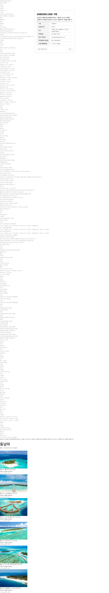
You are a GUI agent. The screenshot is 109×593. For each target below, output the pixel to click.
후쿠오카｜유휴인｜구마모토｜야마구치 (11, 270)
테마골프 (2, 394)
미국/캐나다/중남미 (5, 164)
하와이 (2, 377)
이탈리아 (2, 10)
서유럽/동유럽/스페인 (6, 321)
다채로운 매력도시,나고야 (7, 68)
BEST (1, 315)
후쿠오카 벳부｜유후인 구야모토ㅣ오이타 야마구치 (8, 90)
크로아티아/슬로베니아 (6, 31)
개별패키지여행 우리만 (6, 257)
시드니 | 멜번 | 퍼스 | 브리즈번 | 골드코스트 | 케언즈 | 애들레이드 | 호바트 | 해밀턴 (24, 229)
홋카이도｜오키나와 (5, 272)
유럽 (1, 259)
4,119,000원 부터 (5, 521)
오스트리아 (3, 27)
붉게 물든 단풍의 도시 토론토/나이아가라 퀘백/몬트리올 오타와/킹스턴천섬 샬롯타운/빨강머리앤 (15, 193)
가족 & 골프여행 (4, 398)
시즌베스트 (3, 403)
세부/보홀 (2, 139)
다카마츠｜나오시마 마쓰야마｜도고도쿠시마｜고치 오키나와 (7, 83)
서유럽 (2, 6)
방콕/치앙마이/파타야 (6, 147)
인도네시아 (3, 156)
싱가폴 (2, 152)
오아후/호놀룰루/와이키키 (7, 169)
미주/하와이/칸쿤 (5, 372)
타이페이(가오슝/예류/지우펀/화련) (10, 250)
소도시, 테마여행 (5, 274)
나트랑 (2, 132)
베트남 (2, 128)
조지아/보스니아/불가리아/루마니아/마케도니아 (13, 33)
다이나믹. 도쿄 (4, 63)
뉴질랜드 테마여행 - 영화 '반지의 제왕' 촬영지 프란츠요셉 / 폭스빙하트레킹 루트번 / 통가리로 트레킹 (17, 241)
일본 (1, 49)
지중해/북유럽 (4, 323)
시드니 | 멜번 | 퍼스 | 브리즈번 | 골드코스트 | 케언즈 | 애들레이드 (19, 225)
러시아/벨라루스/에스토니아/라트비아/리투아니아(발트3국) (17, 36)
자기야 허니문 (4, 340)
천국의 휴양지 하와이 (6, 167)
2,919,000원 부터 (5, 473)
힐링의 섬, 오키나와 (5, 93)
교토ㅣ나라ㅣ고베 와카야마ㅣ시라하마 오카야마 (8, 77)
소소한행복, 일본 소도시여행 (8, 61)
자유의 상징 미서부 (5, 173)
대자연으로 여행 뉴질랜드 (7, 237)
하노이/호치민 (4, 136)
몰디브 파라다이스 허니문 (8, 541)
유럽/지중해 (3, 3)
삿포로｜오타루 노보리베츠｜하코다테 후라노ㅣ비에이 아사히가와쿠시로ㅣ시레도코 (8, 101)
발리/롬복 (2, 158)
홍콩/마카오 (3, 252)
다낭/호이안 (3, 130)
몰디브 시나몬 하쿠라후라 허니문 (11, 564)
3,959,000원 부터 (5, 544)
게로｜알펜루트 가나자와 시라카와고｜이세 (7, 71)
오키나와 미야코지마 (6, 94)
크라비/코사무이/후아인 (6, 151)
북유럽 (2, 34)
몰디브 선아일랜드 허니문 (8, 493)
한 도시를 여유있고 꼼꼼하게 (8, 224)
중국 (1, 106)
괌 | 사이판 (3, 360)
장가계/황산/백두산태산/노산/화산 (5, 121)
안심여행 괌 (3, 214)
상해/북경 (2, 111)
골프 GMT (3, 392)
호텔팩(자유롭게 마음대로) (7, 317)
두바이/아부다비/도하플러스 (8, 48)
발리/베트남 (3, 347)
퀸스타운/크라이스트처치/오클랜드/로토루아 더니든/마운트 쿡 (17, 239)
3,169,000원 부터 (5, 592)
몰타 (1, 21)
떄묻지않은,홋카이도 (6, 96)
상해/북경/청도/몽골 (6, 308)
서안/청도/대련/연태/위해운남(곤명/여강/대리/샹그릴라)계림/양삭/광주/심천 (8, 115)
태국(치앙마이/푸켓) (5, 430)
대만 (1, 248)
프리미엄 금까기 (4, 59)
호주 (1, 358)
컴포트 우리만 (4, 265)
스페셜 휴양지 (4, 381)
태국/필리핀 (3, 284)
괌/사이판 (2, 405)
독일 (1, 18)
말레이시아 (3, 435)
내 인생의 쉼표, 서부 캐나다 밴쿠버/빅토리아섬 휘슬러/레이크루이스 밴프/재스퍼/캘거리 (17, 189)
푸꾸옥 (2, 134)
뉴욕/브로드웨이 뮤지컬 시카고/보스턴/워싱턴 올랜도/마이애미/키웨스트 (7, 182)
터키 (1, 46)
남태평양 (2, 353)
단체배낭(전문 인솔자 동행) (7, 313)
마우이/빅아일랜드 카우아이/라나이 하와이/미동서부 (15, 171)
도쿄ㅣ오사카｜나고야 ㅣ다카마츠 (9, 420)
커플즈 (2, 400)
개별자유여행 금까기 (6, 1)
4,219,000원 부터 (5, 568)
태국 (1, 145)
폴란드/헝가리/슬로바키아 (7, 29)
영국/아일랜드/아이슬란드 (7, 16)
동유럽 (2, 23)
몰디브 (2, 387)
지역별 (2, 345)
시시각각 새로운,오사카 (6, 74)
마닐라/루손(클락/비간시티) (8, 143)
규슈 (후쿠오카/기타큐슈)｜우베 (9, 418)
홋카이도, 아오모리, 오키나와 (8, 416)
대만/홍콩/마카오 (5, 244)
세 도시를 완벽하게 (5, 231)
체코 (1, 25)
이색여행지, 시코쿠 (5, 79)
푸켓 (1, 349)
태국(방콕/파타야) (5, 428)
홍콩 (1, 254)
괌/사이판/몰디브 (5, 209)
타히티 (2, 390)
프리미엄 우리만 (4, 263)
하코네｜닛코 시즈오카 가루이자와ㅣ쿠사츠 (7, 65)
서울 (1, 5)
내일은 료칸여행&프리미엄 (7, 53)
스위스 (2, 12)
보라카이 (2, 141)
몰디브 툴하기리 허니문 (8, 469)
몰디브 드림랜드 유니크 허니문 (10, 588)
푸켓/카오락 (3, 149)
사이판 (2, 216)
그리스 (2, 44)
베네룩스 (2, 19)
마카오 (2, 255)
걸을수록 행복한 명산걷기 (7, 119)
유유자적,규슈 (4, 87)
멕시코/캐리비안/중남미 (6, 199)
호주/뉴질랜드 (4, 220)
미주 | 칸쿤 (3, 379)
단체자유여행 (3, 310)
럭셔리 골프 (3, 402)
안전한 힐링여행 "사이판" (7, 218)
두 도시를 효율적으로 (6, 227)
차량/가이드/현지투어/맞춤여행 (9, 297)
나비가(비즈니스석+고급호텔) (8, 437)
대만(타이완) (3, 289)
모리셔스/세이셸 (4, 388)
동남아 (2, 124)
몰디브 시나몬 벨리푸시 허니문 (10, 517)
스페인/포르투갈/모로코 (6, 14)
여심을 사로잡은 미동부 (6, 179)
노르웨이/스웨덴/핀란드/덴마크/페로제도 (11, 38)
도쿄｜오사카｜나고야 (6, 269)
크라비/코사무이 (4, 351)
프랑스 (2, 8)
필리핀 (2, 137)
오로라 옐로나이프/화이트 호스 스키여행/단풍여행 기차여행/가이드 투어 (11, 196)
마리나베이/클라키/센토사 (7, 154)
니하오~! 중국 (4, 109)
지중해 (2, 40)
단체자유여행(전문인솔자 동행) (9, 328)
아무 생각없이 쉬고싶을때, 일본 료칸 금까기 (7, 56)
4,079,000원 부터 (5, 497)
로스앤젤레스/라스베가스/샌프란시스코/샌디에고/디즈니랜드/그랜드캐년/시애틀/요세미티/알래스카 (21, 176)
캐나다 (2, 186)
